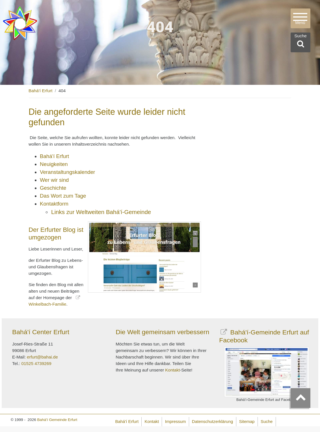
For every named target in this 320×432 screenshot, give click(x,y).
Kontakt (172, 370)
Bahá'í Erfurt (41, 90)
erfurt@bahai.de (42, 357)
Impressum (175, 421)
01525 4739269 (36, 363)
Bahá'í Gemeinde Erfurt (57, 420)
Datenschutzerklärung (212, 421)
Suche (267, 421)
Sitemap (247, 421)
